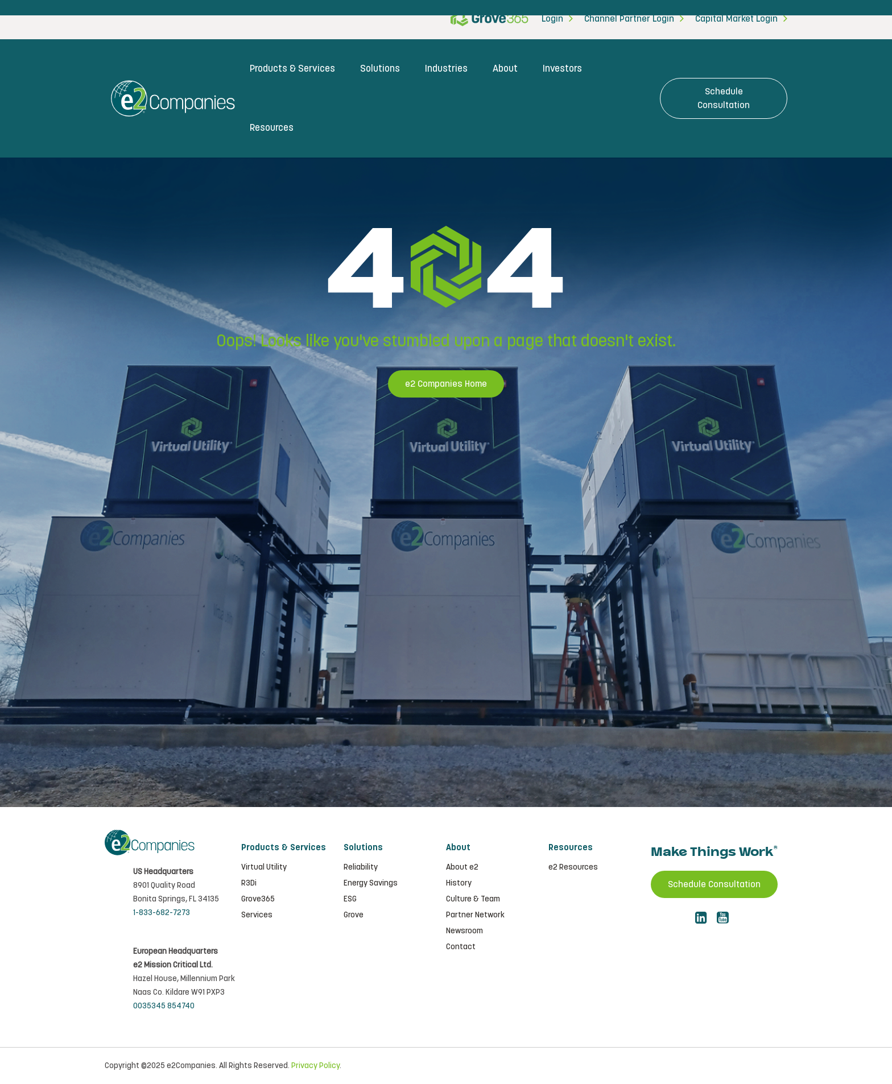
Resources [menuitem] (272, 128)
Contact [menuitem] (461, 947)
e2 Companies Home (446, 384)
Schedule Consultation (723, 99)
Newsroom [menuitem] (464, 931)
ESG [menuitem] (350, 899)
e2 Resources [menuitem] (573, 867)
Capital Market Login (736, 19)
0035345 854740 (164, 1006)
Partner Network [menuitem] (475, 915)
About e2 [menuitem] (462, 867)
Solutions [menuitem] (380, 68)
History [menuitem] (459, 883)
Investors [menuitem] (562, 68)
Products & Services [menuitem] (292, 68)
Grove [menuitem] (354, 915)
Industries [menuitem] (446, 68)
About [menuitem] (505, 68)
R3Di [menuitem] (249, 883)
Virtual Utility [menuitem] (264, 867)
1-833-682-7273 (161, 913)
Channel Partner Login (629, 19)
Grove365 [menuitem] (258, 899)
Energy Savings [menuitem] (371, 883)
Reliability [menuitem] (361, 867)
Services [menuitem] (256, 915)
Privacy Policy (315, 1066)
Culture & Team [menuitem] (473, 899)
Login (552, 19)
